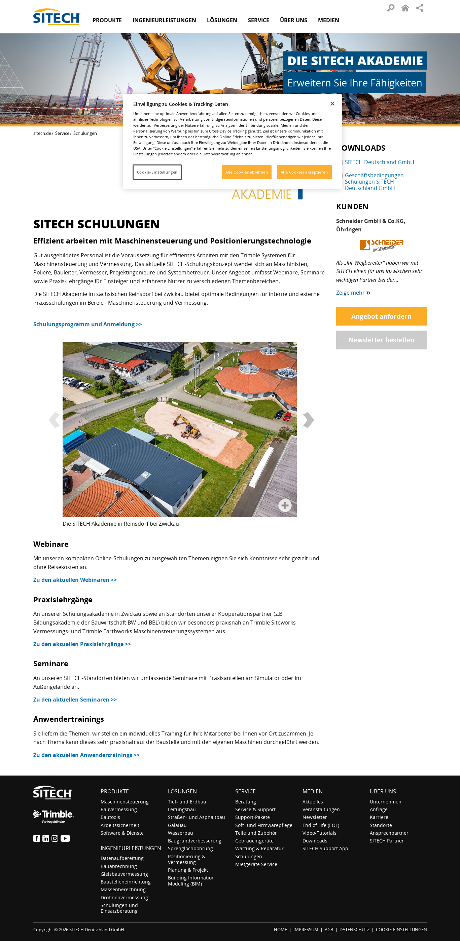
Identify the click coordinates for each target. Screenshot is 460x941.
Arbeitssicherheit (120, 825)
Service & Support (255, 809)
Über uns (383, 791)
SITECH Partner (387, 840)
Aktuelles (313, 801)
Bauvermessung (119, 809)
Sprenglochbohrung (190, 848)
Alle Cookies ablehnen (246, 172)
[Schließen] (332, 103)
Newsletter (315, 817)
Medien (313, 791)
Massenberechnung (123, 889)
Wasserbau (180, 833)
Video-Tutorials (320, 833)
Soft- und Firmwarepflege (263, 825)
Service (62, 133)
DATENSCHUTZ (354, 930)
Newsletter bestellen (381, 339)
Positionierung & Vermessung (186, 859)
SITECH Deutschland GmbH (379, 162)
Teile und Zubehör (256, 833)
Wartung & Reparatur (259, 848)
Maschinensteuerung (125, 801)
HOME (280, 930)
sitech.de (42, 133)
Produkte (107, 20)
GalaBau (177, 825)
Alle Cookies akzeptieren (304, 172)
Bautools (110, 817)
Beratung (245, 801)
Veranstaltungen (321, 809)
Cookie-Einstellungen (157, 172)
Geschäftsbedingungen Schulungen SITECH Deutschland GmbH (374, 182)
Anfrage (379, 809)
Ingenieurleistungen (131, 848)
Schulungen (248, 856)
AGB (329, 930)
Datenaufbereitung (122, 858)
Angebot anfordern (381, 316)
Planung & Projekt (188, 870)
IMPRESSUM (305, 930)
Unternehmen (385, 801)
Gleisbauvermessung (124, 874)
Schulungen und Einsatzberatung (119, 908)
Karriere (379, 817)
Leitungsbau (182, 809)
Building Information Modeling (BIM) (191, 880)
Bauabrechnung (119, 866)
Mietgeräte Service (256, 864)
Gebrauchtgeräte (254, 840)
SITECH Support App (325, 848)
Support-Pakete (252, 817)
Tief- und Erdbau (187, 801)
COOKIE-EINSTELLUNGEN (401, 930)
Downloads (315, 840)
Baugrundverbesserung (194, 840)
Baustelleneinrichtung (126, 881)
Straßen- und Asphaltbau (196, 817)
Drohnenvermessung (124, 897)
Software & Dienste (122, 833)
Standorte (381, 825)
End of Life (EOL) (321, 825)
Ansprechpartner (389, 833)
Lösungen (182, 791)
